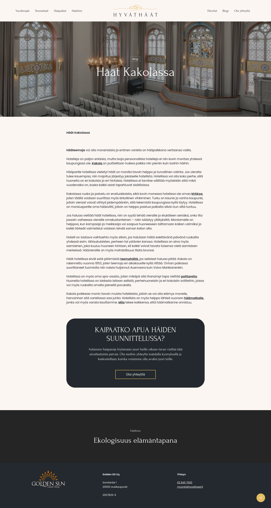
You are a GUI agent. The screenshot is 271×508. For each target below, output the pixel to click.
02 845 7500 (184, 482)
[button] (135, 374)
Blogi (135, 59)
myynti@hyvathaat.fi (190, 487)
